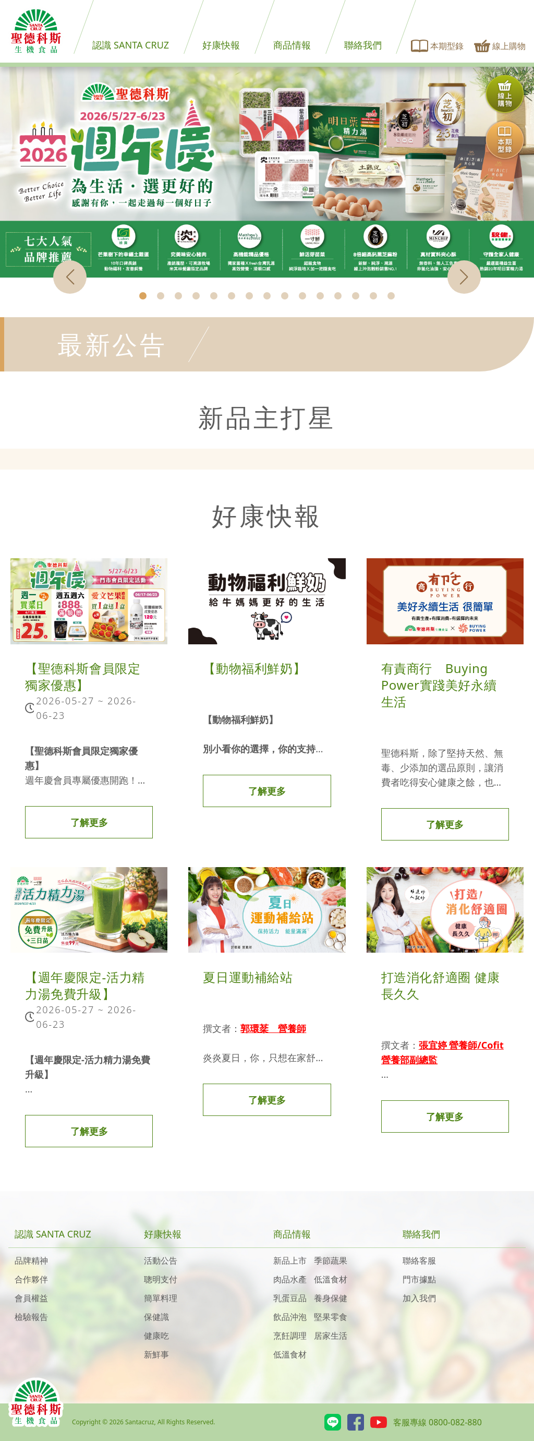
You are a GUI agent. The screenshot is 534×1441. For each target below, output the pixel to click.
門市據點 (419, 1279)
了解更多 (89, 822)
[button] (143, 295)
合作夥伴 (31, 1279)
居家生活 (330, 1335)
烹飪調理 (290, 1335)
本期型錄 (437, 46)
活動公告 (160, 1260)
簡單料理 (160, 1298)
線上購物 (500, 46)
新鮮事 (156, 1354)
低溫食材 (330, 1279)
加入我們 (419, 1298)
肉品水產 (290, 1279)
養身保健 (330, 1298)
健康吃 (156, 1335)
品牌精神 (31, 1260)
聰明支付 (160, 1279)
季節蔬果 (330, 1260)
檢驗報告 (31, 1317)
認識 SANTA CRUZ (130, 45)
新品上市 (290, 1260)
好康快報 (221, 45)
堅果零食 (330, 1317)
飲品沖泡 (290, 1317)
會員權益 (31, 1298)
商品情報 (292, 45)
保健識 (156, 1317)
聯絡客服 (419, 1260)
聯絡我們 (363, 45)
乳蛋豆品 (290, 1298)
